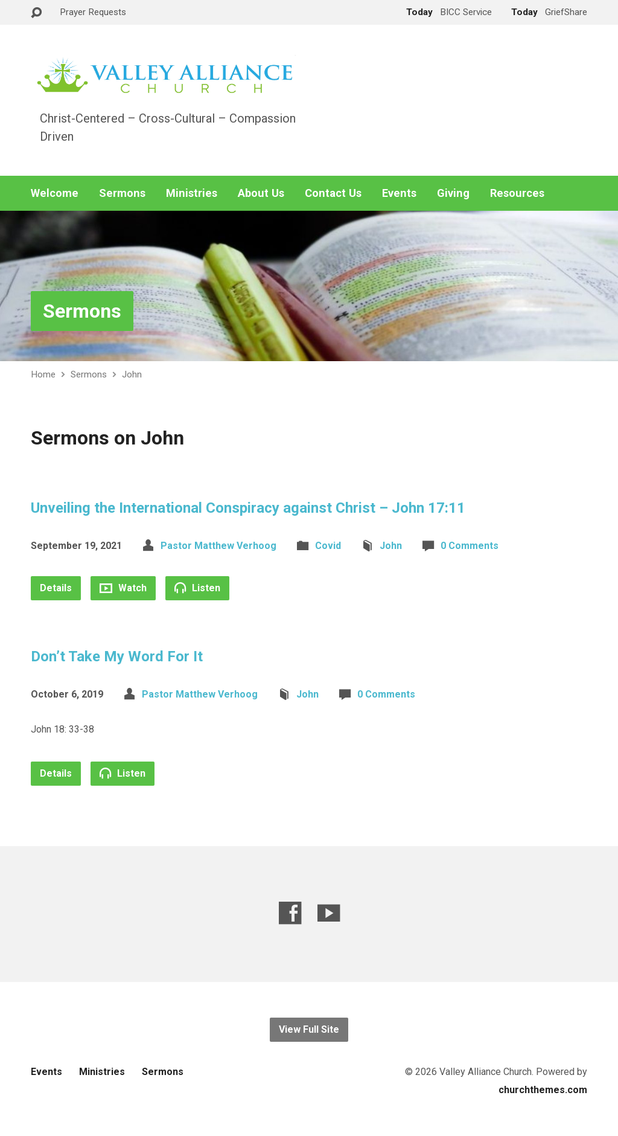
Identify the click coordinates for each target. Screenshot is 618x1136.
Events (399, 193)
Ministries (191, 193)
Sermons (122, 193)
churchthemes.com (543, 1090)
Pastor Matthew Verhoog (218, 545)
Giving (453, 193)
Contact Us (333, 193)
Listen (197, 588)
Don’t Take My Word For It (117, 656)
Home (43, 374)
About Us (261, 193)
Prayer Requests (93, 12)
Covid (328, 545)
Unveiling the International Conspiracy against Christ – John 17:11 (248, 507)
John (132, 374)
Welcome (54, 193)
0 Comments (470, 545)
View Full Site (309, 1029)
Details (56, 588)
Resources (517, 193)
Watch (123, 588)
